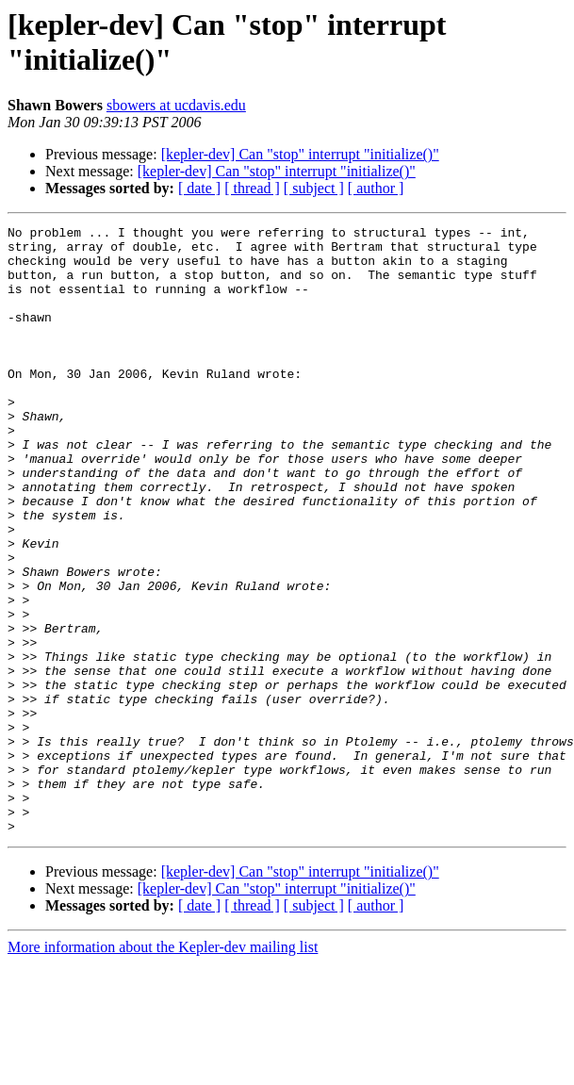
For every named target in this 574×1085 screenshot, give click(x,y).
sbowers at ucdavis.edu (176, 105)
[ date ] (199, 188)
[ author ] (376, 188)
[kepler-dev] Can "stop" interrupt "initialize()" (300, 154)
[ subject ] (314, 188)
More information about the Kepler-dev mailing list (163, 1068)
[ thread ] (252, 188)
